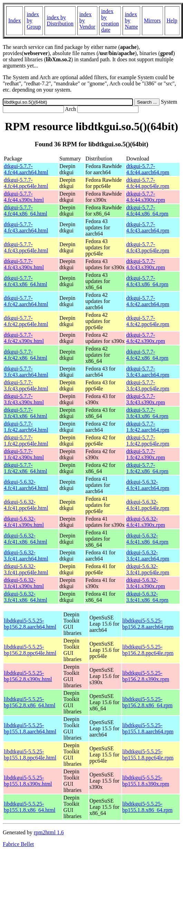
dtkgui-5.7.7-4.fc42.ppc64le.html (26, 321)
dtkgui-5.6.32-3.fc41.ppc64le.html (26, 569)
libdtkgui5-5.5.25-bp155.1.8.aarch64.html (30, 728)
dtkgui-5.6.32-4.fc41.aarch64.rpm (147, 485)
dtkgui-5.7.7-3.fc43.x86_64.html (25, 413)
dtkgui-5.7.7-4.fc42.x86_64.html (25, 355)
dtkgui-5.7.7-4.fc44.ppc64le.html (26, 183)
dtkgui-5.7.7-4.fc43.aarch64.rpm (147, 227)
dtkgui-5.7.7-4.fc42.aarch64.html (26, 301)
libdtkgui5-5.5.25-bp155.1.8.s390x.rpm (145, 781)
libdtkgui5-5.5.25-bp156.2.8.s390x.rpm (145, 676)
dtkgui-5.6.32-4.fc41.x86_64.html (25, 539)
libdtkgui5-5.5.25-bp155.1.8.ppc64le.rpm (147, 755)
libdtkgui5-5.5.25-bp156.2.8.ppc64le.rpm (147, 650)
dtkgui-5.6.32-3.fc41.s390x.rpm (145, 583)
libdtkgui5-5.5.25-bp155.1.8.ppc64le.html (30, 755)
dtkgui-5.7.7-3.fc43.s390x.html (24, 399)
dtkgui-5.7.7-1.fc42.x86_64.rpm (147, 468)
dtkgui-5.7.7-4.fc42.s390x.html (24, 338)
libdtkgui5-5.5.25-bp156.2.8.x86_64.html (29, 702)
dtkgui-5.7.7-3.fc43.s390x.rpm (145, 399)
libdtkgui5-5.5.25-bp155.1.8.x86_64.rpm (147, 807)
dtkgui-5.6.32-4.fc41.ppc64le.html (26, 505)
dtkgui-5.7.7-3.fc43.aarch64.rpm (147, 372)
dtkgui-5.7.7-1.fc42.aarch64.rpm (147, 427)
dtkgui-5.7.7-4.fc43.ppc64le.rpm (147, 247)
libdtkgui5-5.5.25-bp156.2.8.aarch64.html (30, 624)
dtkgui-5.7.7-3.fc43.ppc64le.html (26, 385)
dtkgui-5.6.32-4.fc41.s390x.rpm (145, 522)
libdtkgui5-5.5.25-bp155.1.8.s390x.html (28, 781)
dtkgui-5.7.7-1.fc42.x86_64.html (25, 468)
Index (14, 20)
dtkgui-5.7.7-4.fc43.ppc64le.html (26, 247)
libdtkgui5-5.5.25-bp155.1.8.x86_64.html (29, 807)
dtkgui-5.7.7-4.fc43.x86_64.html (25, 281)
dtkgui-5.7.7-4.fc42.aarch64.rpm (147, 301)
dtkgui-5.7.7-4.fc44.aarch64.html (26, 169)
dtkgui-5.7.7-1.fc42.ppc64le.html (26, 441)
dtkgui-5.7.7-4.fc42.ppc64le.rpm (147, 321)
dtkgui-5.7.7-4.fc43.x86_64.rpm (147, 281)
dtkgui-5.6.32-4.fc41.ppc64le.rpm (147, 505)
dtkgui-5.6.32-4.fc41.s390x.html (24, 522)
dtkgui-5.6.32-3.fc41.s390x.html (24, 583)
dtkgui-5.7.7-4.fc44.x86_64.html (25, 211)
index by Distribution (60, 20)
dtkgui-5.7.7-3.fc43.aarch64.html (26, 372)
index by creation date (110, 20)
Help (172, 20)
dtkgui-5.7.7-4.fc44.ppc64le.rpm (147, 183)
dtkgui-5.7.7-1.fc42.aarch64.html (26, 427)
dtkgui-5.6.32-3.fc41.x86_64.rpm (147, 597)
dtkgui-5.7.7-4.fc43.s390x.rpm (145, 264)
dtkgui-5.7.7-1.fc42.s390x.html (24, 454)
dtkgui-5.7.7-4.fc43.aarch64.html (26, 227)
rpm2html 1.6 (49, 832)
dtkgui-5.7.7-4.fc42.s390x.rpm (145, 338)
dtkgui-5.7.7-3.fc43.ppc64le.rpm (147, 385)
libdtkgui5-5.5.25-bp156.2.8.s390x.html (28, 676)
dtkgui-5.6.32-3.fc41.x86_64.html (25, 597)
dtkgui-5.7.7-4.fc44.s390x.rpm (145, 197)
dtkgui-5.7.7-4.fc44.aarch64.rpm (147, 169)
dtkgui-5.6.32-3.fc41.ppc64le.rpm (147, 569)
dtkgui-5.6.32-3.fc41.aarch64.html (26, 556)
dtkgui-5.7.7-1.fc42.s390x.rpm (145, 454)
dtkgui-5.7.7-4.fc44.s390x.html (24, 197)
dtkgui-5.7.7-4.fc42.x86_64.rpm (147, 355)
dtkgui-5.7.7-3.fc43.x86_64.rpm (147, 413)
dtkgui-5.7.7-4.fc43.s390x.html (24, 264)
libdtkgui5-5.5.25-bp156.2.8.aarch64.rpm (147, 624)
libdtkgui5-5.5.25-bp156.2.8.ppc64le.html (30, 650)
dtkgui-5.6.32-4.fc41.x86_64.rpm (147, 539)
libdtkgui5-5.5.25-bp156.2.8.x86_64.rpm (147, 702)
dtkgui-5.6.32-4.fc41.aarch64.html (26, 485)
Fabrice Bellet (18, 844)
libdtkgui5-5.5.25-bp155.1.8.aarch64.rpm (147, 728)
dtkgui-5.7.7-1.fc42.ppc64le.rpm (147, 441)
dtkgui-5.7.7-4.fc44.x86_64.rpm (147, 211)
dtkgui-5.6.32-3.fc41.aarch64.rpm (147, 556)
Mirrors (152, 20)
